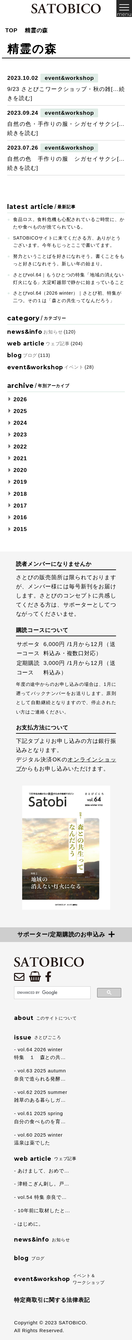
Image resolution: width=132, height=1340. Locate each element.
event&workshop (69, 78)
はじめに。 (30, 1224)
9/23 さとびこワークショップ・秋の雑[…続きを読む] (66, 93)
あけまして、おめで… (43, 1170)
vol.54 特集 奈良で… (42, 1197)
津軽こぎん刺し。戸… (43, 1183)
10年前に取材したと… (44, 1210)
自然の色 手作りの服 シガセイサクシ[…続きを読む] (66, 163)
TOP (11, 30)
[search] (51, 992)
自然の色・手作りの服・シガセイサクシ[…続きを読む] (66, 128)
